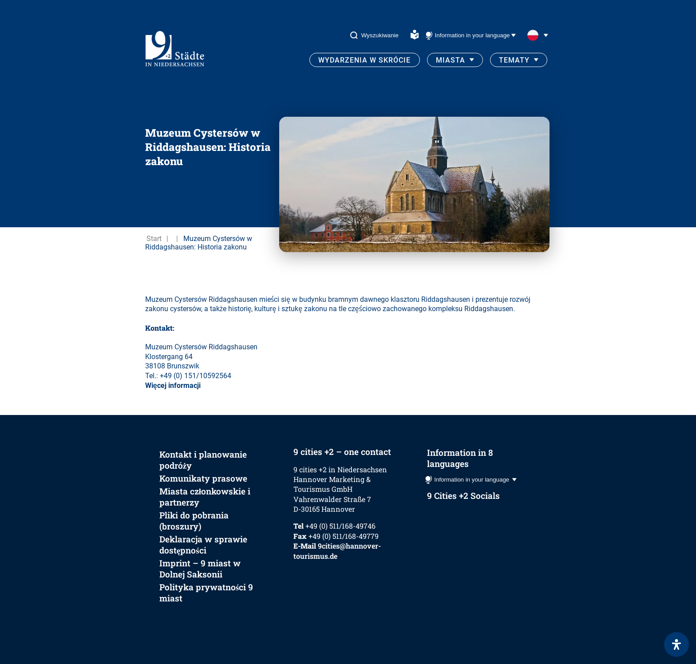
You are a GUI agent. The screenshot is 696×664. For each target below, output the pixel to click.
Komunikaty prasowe (203, 478)
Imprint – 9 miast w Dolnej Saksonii (200, 568)
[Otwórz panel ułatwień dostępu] (676, 644)
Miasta (450, 60)
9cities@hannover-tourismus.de (337, 550)
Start (154, 238)
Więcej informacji (173, 385)
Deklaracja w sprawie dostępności (203, 545)
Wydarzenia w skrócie (364, 60)
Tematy (514, 60)
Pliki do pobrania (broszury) (194, 521)
